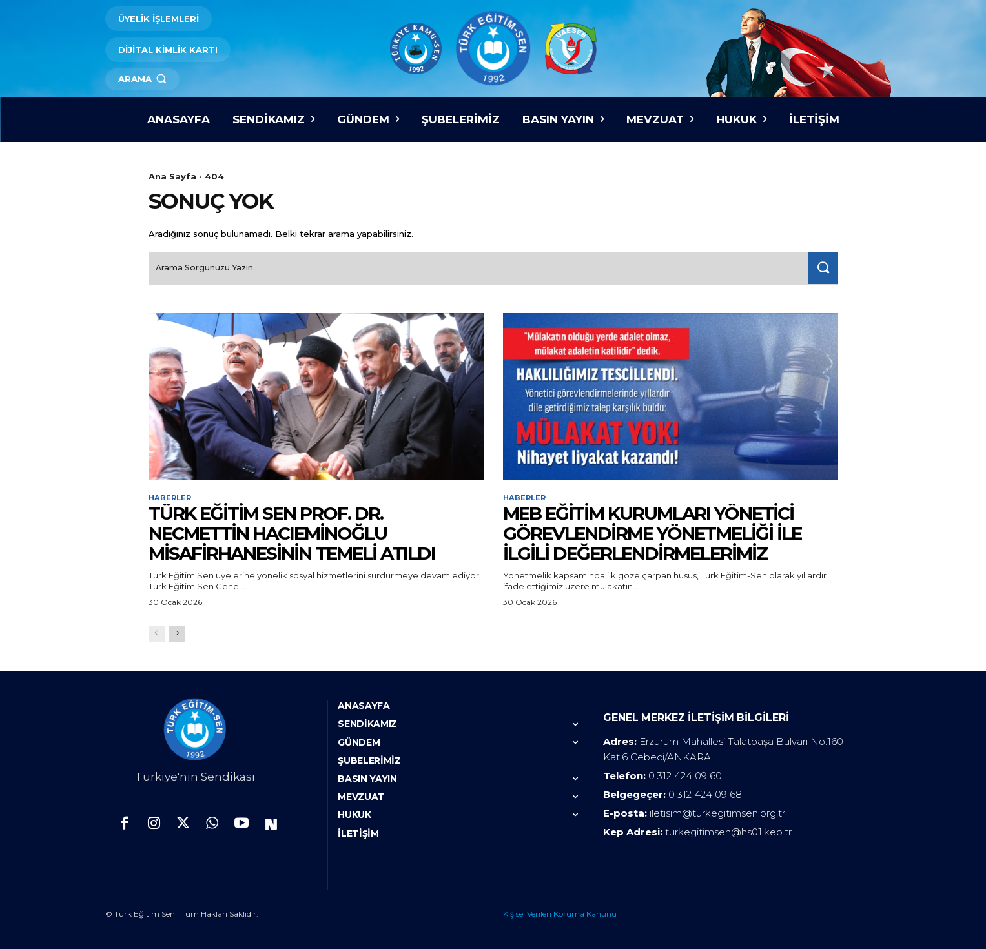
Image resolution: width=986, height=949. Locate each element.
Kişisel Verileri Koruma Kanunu (560, 912)
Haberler (171, 495)
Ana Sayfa (172, 176)
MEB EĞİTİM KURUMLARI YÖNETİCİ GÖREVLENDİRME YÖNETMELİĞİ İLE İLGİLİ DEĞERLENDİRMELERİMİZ (652, 532)
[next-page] (177, 632)
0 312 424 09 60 (685, 774)
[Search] (820, 265)
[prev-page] (157, 632)
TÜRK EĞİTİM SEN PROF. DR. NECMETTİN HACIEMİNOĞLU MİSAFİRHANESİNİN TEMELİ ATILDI (292, 532)
